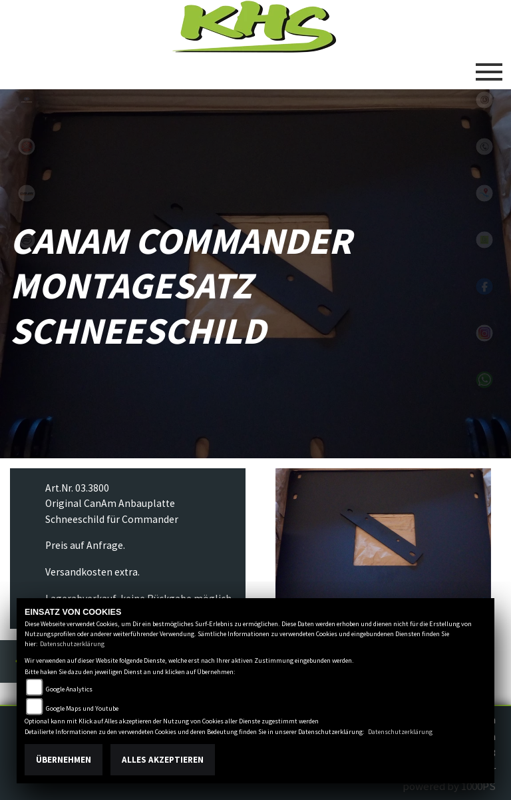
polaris (27, 100)
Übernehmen (63, 759)
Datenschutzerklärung (72, 643)
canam (27, 193)
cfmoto (27, 240)
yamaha (27, 147)
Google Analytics (69, 689)
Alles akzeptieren (163, 759)
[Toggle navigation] (489, 66)
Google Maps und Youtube (82, 708)
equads (27, 286)
